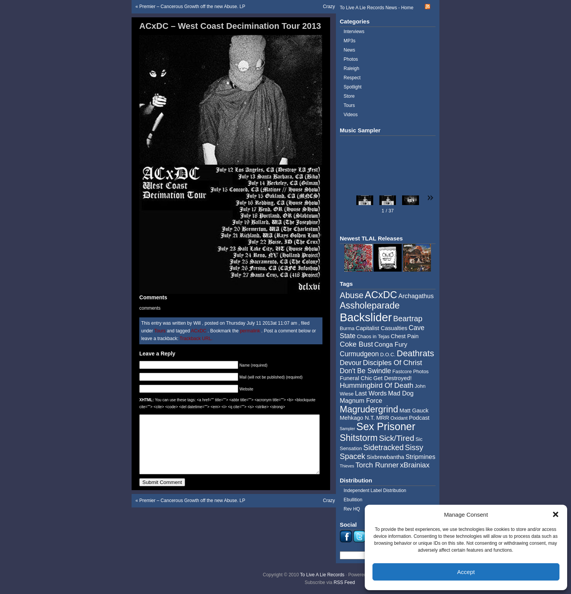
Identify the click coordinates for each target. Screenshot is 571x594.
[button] (555, 514)
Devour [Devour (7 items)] (351, 363)
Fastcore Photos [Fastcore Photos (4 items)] (410, 371)
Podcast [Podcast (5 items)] (419, 418)
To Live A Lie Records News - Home (376, 7)
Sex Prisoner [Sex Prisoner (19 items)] (385, 426)
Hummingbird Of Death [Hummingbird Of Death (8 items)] (376, 385)
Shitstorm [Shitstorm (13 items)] (359, 438)
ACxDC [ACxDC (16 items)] (381, 294)
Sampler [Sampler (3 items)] (347, 428)
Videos (350, 114)
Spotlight (353, 87)
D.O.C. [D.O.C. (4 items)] (388, 354)
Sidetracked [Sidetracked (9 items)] (383, 447)
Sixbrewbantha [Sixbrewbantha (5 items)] (385, 457)
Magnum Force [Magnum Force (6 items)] (361, 400)
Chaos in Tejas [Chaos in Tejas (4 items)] (373, 336)
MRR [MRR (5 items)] (382, 418)
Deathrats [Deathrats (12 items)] (415, 353)
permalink (250, 331)
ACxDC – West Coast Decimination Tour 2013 (230, 26)
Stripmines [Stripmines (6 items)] (421, 456)
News (349, 50)
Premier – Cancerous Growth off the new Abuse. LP (192, 6)
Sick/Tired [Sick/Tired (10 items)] (396, 438)
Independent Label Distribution (375, 490)
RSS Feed (344, 582)
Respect (352, 77)
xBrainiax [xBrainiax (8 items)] (414, 465)
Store (349, 96)
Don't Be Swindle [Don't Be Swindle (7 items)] (365, 371)
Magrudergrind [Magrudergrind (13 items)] (369, 409)
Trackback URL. (196, 338)
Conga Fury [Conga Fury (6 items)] (390, 344)
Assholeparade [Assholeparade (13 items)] (370, 305)
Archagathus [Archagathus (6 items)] (416, 295)
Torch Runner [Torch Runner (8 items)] (377, 465)
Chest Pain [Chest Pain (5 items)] (405, 336)
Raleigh (351, 68)
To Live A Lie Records (322, 574)
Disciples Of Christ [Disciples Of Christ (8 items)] (392, 363)
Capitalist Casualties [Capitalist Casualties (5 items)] (381, 328)
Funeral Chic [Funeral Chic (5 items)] (356, 378)
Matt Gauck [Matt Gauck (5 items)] (414, 410)
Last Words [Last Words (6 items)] (371, 393)
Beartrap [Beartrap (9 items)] (407, 318)
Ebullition (353, 499)
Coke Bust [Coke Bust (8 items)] (356, 344)
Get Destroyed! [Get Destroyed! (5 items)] (392, 378)
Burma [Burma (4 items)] (347, 328)
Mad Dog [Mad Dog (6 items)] (401, 393)
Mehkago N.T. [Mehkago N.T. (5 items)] (357, 418)
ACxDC (198, 331)
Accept (466, 572)
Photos (351, 59)
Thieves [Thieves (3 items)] (347, 466)
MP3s (350, 40)
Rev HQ (352, 509)
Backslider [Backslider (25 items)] (366, 317)
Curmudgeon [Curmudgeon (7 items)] (359, 354)
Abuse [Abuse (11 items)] (352, 295)
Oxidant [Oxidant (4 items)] (399, 418)
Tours (159, 331)
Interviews (354, 31)
